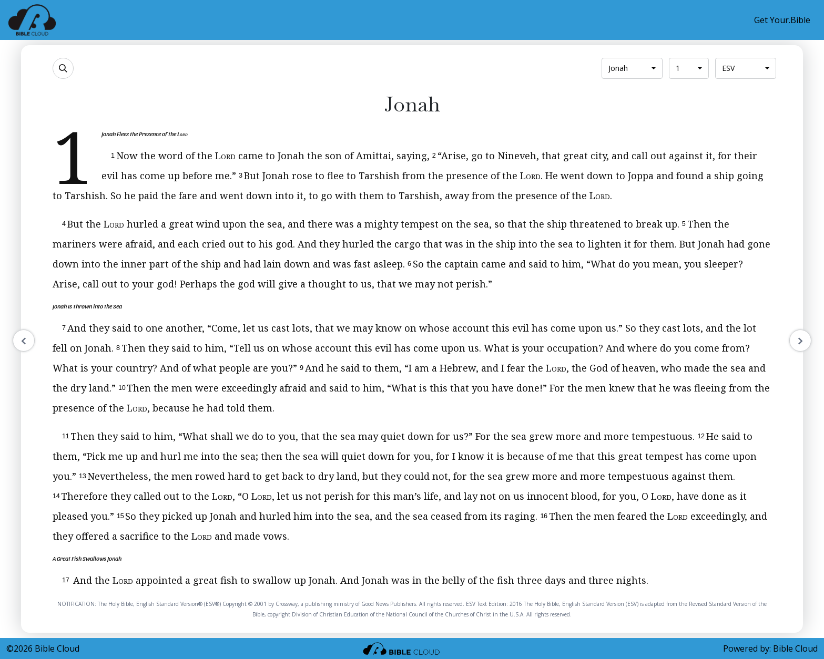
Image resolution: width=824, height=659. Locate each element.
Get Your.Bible (782, 20)
